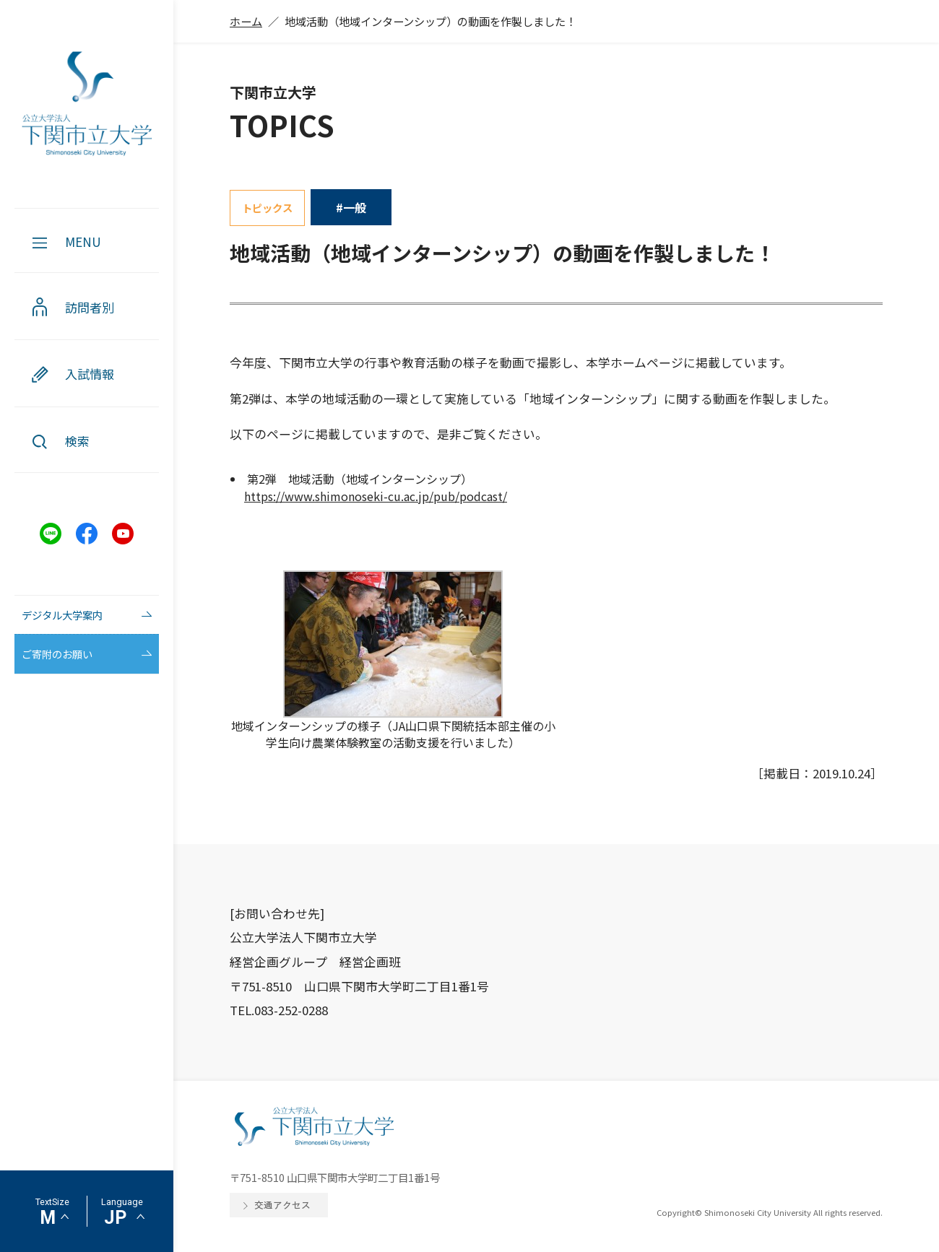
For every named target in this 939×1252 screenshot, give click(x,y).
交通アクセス (282, 1205)
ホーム (246, 21)
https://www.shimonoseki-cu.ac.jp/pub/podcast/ (375, 496)
